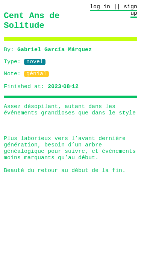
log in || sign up (113, 11)
